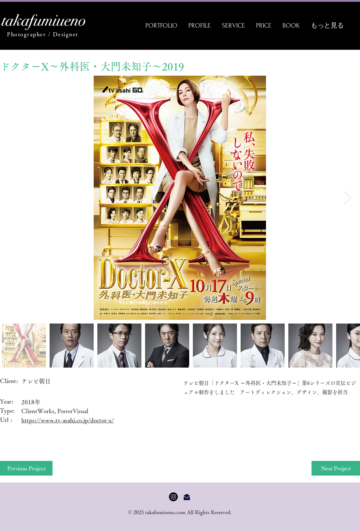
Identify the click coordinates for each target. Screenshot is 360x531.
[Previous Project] (26, 468)
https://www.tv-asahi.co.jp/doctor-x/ (67, 420)
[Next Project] (336, 468)
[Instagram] (173, 496)
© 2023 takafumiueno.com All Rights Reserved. (180, 512)
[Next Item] (347, 198)
